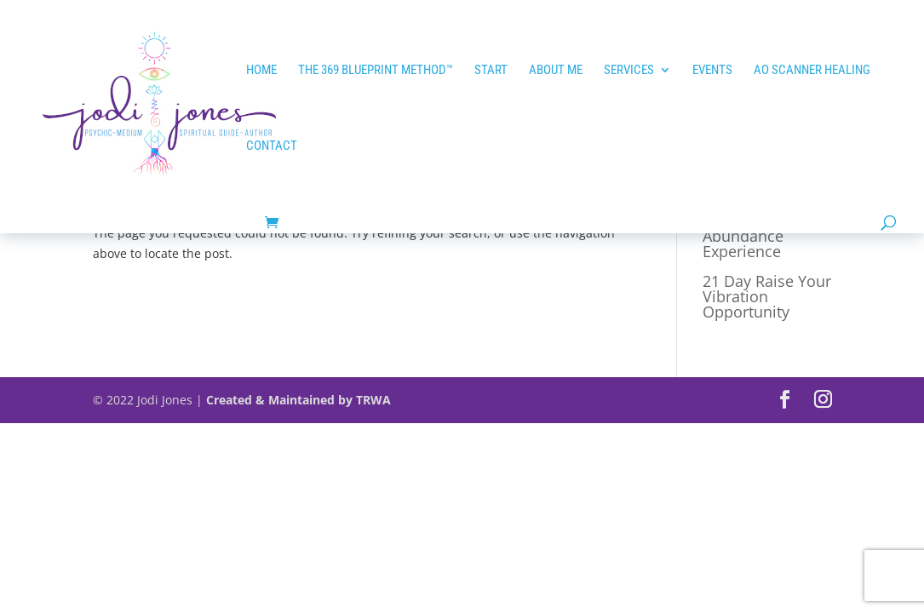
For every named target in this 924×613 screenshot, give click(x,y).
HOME (261, 70)
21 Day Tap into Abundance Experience (758, 235)
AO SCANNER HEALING (812, 70)
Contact (271, 146)
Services (629, 70)
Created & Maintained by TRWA (298, 400)
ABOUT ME (556, 70)
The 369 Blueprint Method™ (375, 70)
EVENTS (712, 70)
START (491, 70)
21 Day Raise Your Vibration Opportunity (767, 296)
